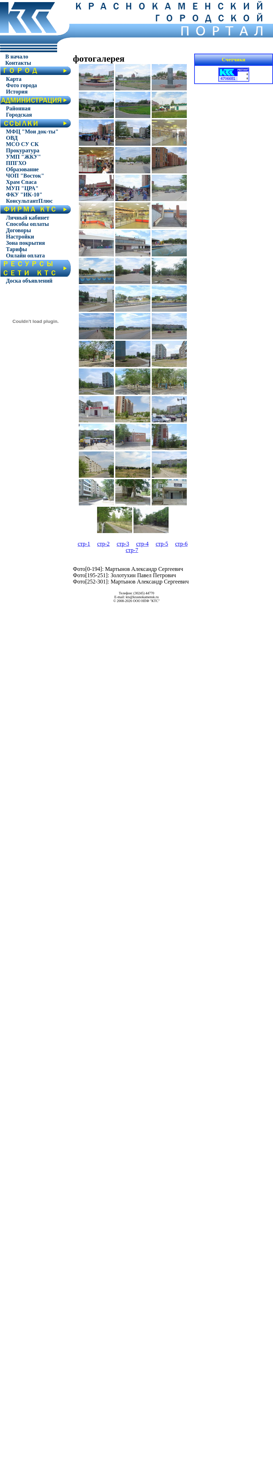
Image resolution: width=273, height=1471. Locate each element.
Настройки (20, 237)
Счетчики (234, 59)
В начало (16, 57)
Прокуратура (22, 150)
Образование (22, 169)
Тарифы (16, 249)
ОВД (12, 138)
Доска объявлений (29, 281)
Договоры (18, 230)
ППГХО (16, 163)
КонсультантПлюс (29, 201)
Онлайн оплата (25, 255)
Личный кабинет (27, 218)
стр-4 (142, 544)
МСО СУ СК (22, 144)
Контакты (18, 63)
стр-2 (103, 544)
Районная (18, 108)
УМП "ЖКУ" (23, 157)
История (17, 92)
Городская (19, 115)
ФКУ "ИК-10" (24, 195)
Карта (13, 79)
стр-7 (132, 550)
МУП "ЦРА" (22, 188)
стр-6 (181, 544)
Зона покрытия (25, 243)
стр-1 (84, 544)
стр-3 (123, 544)
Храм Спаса (21, 182)
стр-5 (162, 544)
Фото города (21, 85)
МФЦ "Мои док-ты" (32, 131)
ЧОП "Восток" (25, 176)
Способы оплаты (27, 224)
